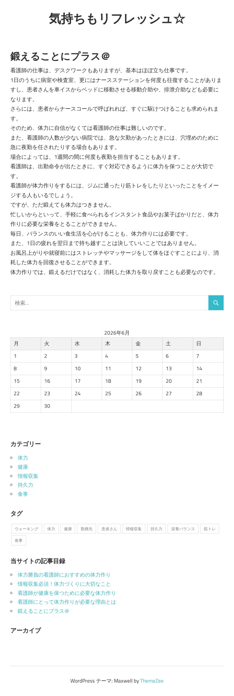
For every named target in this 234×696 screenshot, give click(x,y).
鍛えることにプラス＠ (43, 611)
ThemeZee (152, 681)
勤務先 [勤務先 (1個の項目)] (87, 529)
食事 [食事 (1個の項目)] (19, 540)
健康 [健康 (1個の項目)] (68, 529)
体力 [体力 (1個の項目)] (51, 529)
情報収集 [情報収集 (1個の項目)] (134, 529)
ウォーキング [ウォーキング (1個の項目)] (26, 529)
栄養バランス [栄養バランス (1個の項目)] (183, 529)
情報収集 (28, 476)
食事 (23, 494)
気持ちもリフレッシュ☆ (117, 18)
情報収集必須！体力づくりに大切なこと (64, 584)
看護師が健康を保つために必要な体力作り (67, 593)
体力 (23, 458)
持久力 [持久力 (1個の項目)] (156, 529)
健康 (23, 467)
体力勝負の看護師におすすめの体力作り (64, 575)
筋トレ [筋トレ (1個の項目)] (210, 529)
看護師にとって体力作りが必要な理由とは (67, 602)
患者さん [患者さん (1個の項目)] (109, 529)
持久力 (25, 485)
